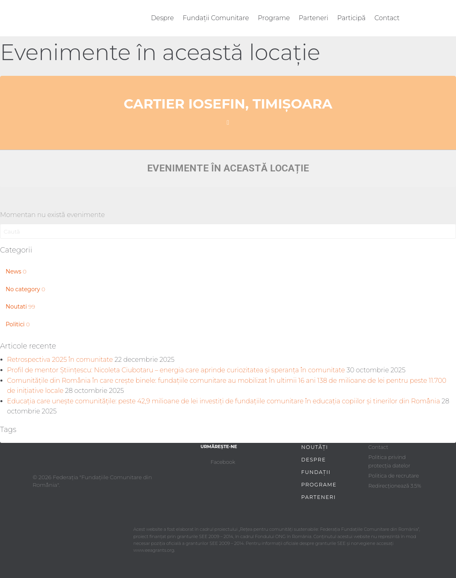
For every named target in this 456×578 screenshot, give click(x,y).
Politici (18, 324)
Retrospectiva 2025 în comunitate (60, 359)
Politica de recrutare (393, 476)
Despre (162, 18)
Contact (387, 18)
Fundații (316, 472)
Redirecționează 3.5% (394, 486)
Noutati (20, 306)
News (16, 271)
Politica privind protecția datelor (389, 461)
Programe (274, 18)
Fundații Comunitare (216, 18)
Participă (351, 18)
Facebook (223, 462)
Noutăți (314, 447)
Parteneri (313, 18)
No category (25, 289)
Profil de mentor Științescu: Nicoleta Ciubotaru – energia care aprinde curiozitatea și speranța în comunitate (176, 370)
